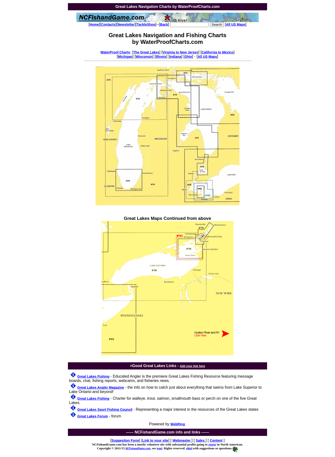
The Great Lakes (146, 52)
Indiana (175, 57)
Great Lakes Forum (92, 416)
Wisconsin (144, 57)
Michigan (125, 57)
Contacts (108, 24)
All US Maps (235, 24)
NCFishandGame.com (138, 448)
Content (216, 440)
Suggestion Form (125, 440)
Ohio (188, 57)
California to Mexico (217, 52)
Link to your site (155, 440)
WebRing (177, 424)
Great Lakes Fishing (93, 376)
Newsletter (126, 24)
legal (159, 448)
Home (94, 24)
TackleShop (146, 24)
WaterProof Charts (115, 52)
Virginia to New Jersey (180, 52)
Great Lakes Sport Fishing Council (104, 409)
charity (212, 444)
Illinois (161, 57)
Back (164, 24)
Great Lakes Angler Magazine (100, 387)
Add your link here (192, 366)
